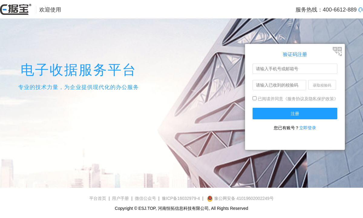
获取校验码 (322, 85)
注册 (295, 113)
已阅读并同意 (268, 98)
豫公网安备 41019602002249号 (240, 198)
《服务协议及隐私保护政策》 (310, 98)
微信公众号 (145, 198)
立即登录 (307, 127)
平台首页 (97, 198)
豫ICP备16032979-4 (181, 198)
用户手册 (120, 198)
